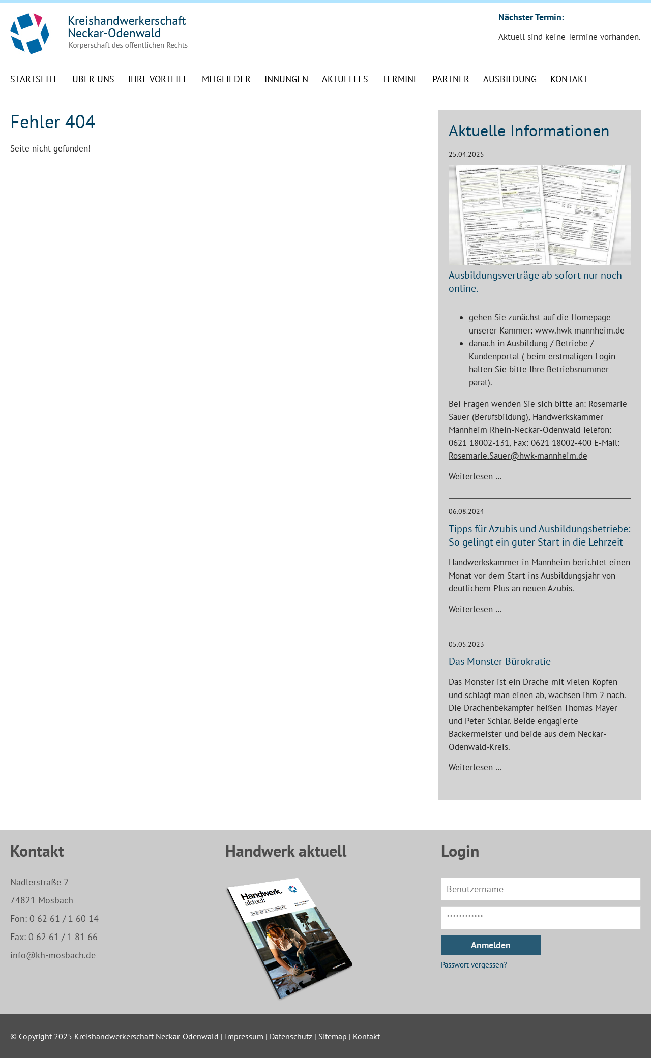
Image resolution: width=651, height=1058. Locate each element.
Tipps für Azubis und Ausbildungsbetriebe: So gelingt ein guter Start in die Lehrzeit (539, 535)
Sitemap (332, 1036)
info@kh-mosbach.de (53, 955)
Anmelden (491, 945)
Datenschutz (291, 1036)
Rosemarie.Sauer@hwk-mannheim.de (518, 455)
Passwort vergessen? (474, 965)
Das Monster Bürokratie (500, 661)
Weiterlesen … (475, 476)
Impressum (244, 1036)
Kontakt (366, 1036)
